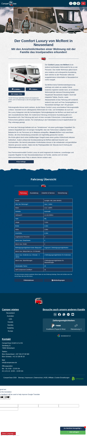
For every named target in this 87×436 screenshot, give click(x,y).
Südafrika (10, 328)
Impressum (29, 377)
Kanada (10, 322)
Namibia (10, 325)
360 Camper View (16, 94)
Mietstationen (29, 280)
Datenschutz (38, 377)
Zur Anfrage (21, 161)
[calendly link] (70, 3)
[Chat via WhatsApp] (74, 3)
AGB (45, 377)
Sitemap (21, 377)
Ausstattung (34, 193)
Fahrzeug (23, 193)
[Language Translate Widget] (8, 433)
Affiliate (51, 377)
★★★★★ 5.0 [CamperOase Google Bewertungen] (63, 336)
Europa (10, 331)
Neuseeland (10, 313)
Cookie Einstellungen (62, 377)
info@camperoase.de (9, 362)
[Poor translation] (7, 397)
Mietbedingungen (58, 280)
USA (10, 319)
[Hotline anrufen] (78, 3)
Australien (10, 316)
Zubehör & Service (48, 193)
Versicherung (62, 193)
